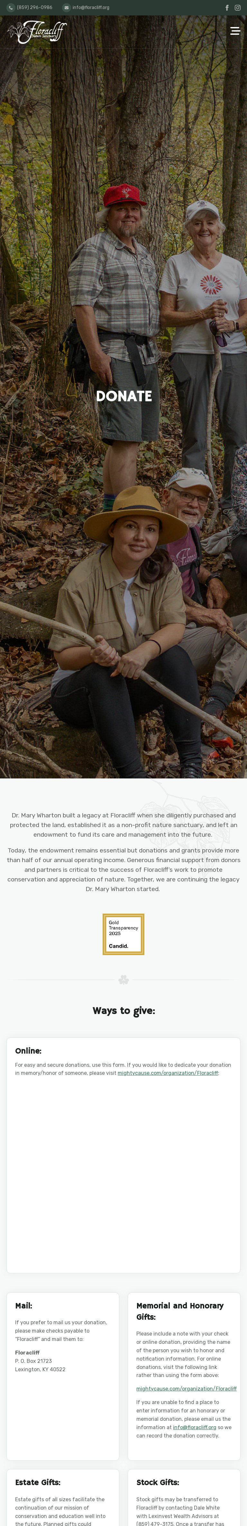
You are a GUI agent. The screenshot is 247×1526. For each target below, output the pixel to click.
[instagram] (238, 8)
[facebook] (227, 8)
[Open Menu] (235, 31)
